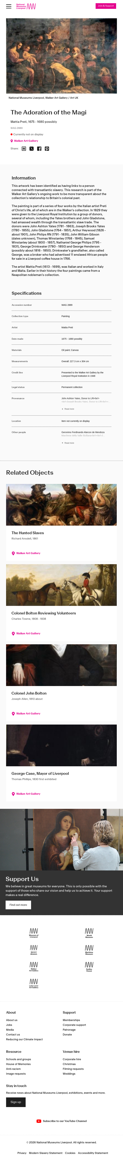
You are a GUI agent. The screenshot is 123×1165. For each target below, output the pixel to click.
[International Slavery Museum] (34, 949)
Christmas (69, 1064)
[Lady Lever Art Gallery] (34, 983)
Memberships (71, 1020)
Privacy (21, 1153)
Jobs (9, 1025)
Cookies (70, 1153)
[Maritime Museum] (89, 949)
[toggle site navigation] (8, 6)
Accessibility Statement (93, 1153)
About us (11, 1020)
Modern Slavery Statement (45, 1153)
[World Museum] (89, 933)
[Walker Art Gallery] (34, 966)
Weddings (69, 1073)
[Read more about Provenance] (86, 404)
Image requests (16, 1073)
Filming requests (73, 1069)
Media (10, 1029)
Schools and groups (18, 1059)
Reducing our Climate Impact (24, 1039)
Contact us (13, 1034)
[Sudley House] (89, 966)
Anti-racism (13, 1069)
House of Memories (18, 1064)
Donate (67, 1034)
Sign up (16, 1102)
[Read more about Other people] (86, 438)
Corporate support (74, 1025)
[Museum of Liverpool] (34, 933)
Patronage (69, 1029)
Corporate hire (72, 1059)
